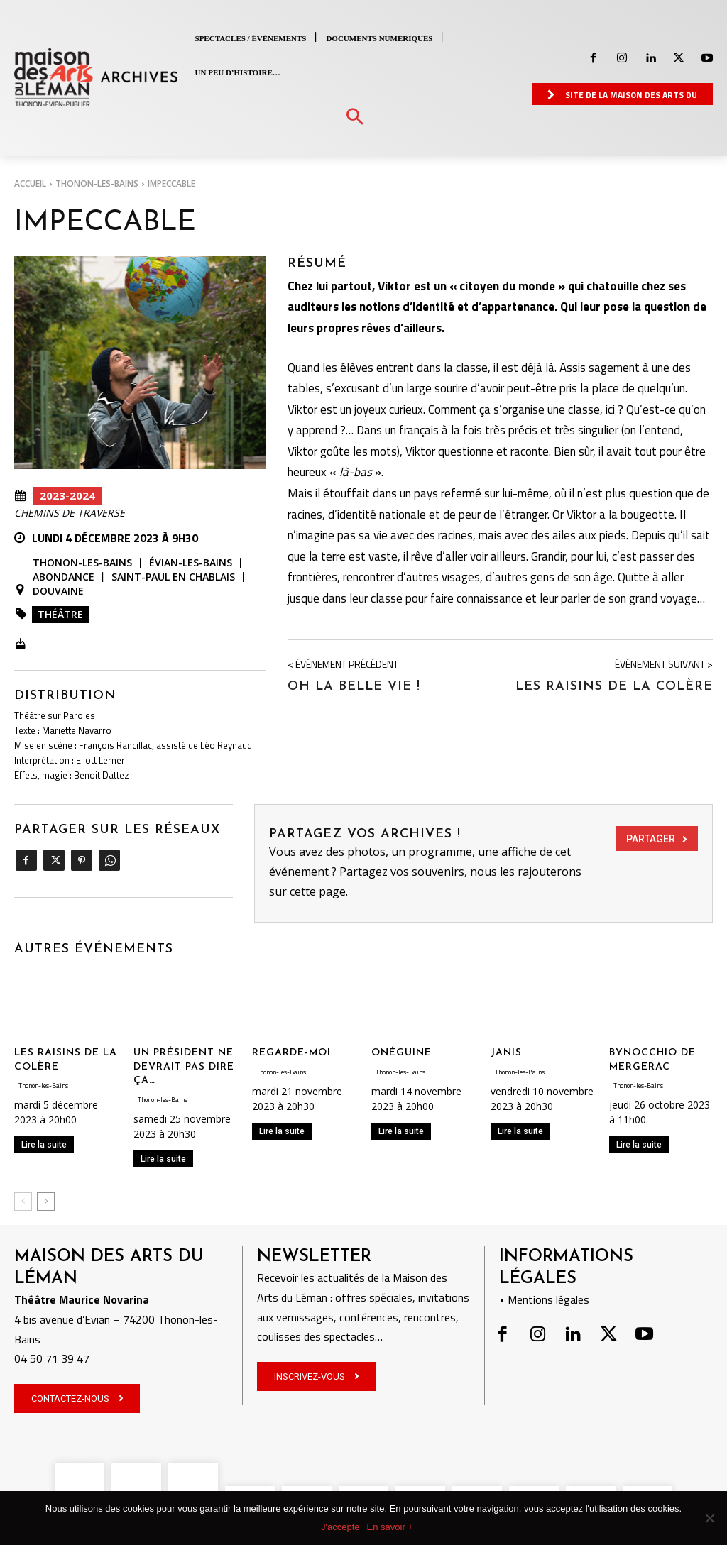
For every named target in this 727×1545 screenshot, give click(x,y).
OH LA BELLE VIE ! (354, 686)
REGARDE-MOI (291, 1053)
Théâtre (60, 614)
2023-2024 (67, 496)
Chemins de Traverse (69, 513)
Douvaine (58, 591)
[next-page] (46, 1201)
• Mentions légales (544, 1299)
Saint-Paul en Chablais (173, 577)
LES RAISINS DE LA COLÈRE (614, 686)
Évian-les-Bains (190, 563)
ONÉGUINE (401, 1053)
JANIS (506, 1053)
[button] (354, 117)
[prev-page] (23, 1201)
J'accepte (340, 1527)
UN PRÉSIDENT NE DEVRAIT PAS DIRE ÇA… (183, 1067)
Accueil (30, 183)
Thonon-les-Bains (96, 183)
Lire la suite (44, 1145)
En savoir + (390, 1527)
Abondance (64, 577)
